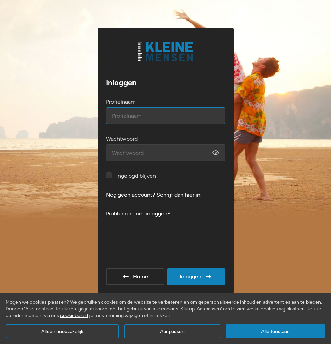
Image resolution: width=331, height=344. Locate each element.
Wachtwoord (122, 139)
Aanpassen (172, 332)
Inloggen (196, 276)
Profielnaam (121, 101)
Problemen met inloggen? (138, 213)
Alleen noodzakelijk (62, 332)
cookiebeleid (74, 316)
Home (135, 276)
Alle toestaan (275, 332)
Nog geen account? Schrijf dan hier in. (153, 194)
